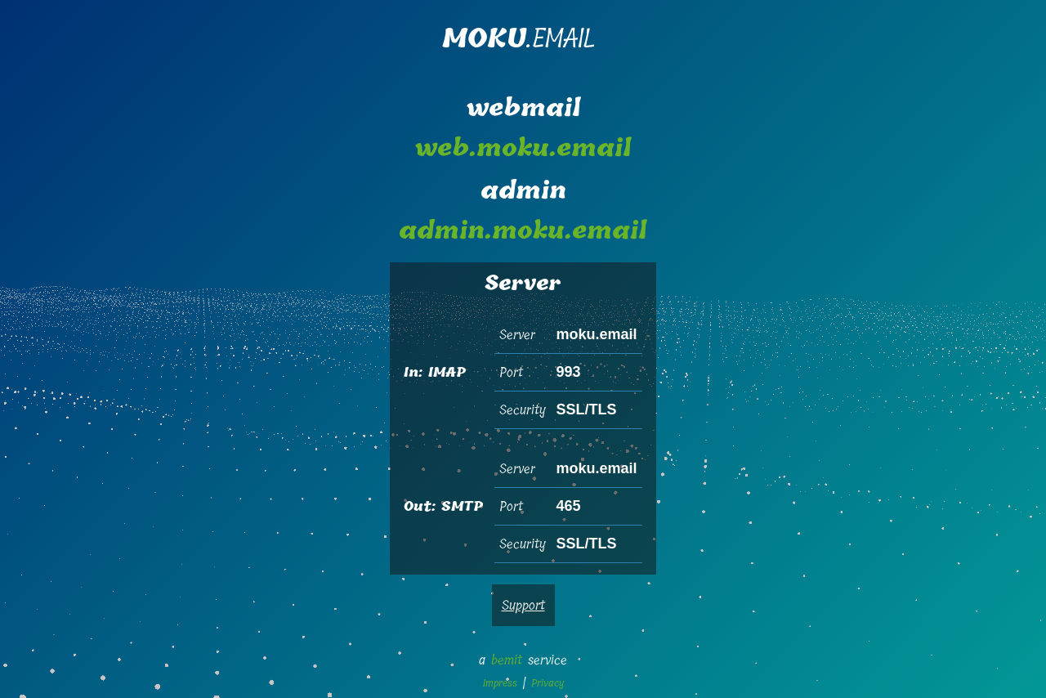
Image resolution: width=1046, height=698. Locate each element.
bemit (506, 660)
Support (523, 605)
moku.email (596, 334)
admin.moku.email (523, 231)
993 (568, 372)
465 (568, 506)
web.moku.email (523, 149)
